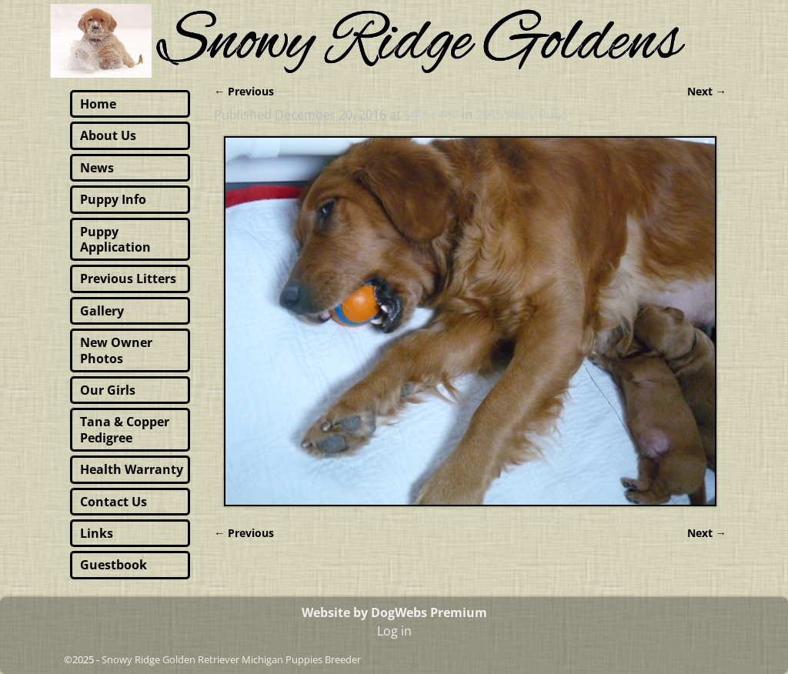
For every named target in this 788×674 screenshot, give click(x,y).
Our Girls (107, 390)
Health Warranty (131, 469)
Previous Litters (128, 278)
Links (96, 533)
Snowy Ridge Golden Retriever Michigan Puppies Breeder (231, 659)
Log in (394, 630)
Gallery (102, 310)
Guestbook (113, 564)
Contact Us (113, 501)
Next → (706, 91)
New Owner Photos (116, 350)
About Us (108, 135)
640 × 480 (431, 114)
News (97, 167)
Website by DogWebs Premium (394, 612)
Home (98, 103)
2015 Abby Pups (522, 114)
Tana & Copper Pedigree (124, 429)
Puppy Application (115, 239)
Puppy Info (113, 199)
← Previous (244, 91)
